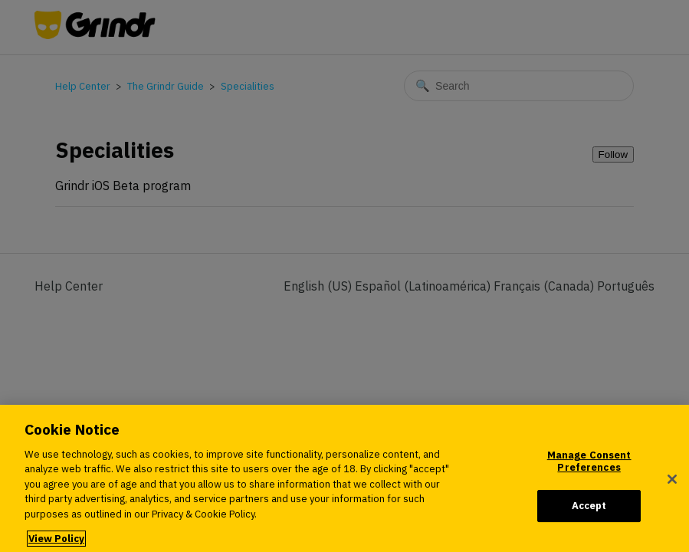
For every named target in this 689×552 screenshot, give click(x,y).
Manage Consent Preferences (589, 470)
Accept (589, 514)
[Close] (672, 488)
